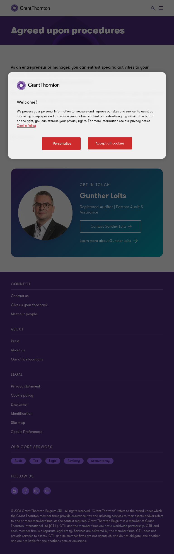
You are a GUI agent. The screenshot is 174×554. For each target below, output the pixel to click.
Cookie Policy (26, 126)
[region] (87, 115)
